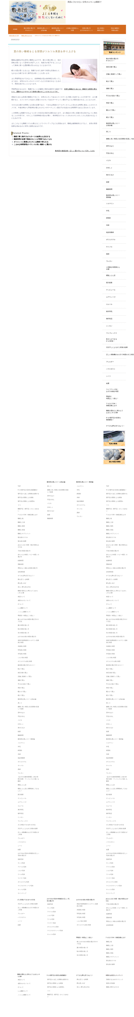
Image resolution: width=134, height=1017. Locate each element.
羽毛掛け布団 (22, 650)
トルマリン (110, 203)
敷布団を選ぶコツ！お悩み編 (113, 124)
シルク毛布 (21, 870)
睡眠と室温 (21, 530)
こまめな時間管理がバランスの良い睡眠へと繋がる (33, 144)
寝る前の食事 (22, 541)
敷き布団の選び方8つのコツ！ (112, 60)
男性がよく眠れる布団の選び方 (28, 568)
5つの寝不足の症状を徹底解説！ (28, 490)
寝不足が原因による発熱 (25, 497)
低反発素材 (110, 232)
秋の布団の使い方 (23, 629)
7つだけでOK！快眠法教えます (111, 404)
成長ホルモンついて (24, 600)
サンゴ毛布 (21, 863)
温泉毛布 (20, 859)
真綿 (107, 254)
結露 (107, 383)
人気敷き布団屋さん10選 (113, 268)
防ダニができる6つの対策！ (111, 340)
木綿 (107, 225)
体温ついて (21, 596)
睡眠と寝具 (21, 526)
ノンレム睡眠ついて (24, 612)
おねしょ (109, 167)
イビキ (108, 160)
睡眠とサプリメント (24, 533)
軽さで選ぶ (110, 81)
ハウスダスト (110, 369)
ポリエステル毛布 (23, 882)
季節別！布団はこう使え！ (112, 397)
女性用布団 (21, 572)
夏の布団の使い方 (23, 625)
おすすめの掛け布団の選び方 (27, 636)
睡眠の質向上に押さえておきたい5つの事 (114, 412)
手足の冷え (110, 153)
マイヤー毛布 (22, 878)
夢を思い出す (22, 583)
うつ (19, 505)
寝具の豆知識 (110, 983)
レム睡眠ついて (23, 608)
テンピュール (110, 290)
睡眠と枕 (20, 518)
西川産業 (109, 283)
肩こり (108, 131)
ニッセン (109, 326)
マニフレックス (111, 333)
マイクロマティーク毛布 (25, 886)
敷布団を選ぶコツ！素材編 (113, 196)
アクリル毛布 (22, 867)
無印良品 (109, 319)
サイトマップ (22, 893)
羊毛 (107, 211)
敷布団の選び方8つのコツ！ (27, 665)
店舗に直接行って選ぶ (114, 74)
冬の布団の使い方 (23, 633)
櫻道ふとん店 (110, 275)
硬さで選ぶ (110, 117)
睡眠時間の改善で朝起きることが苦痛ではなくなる (33, 139)
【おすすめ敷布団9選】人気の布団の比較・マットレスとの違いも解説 (28, 779)
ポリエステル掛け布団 (25, 661)
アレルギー (110, 362)
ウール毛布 (21, 874)
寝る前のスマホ (23, 537)
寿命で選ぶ (110, 103)
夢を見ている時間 (23, 579)
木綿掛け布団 (22, 646)
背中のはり (110, 146)
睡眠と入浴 (21, 522)
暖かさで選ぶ (110, 110)
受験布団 (20, 564)
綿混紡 (108, 218)
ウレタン (109, 261)
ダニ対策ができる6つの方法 (27, 825)
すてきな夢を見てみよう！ (115, 426)
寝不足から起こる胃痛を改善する (28, 494)
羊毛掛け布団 (22, 654)
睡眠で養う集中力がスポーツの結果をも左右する (32, 136)
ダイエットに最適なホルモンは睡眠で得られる (31, 142)
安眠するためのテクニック (114, 979)
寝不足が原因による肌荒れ (26, 501)
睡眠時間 (109, 189)
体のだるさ (110, 175)
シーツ (108, 376)
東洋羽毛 (109, 311)
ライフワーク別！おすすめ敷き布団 (112, 390)
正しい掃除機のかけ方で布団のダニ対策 (120, 354)
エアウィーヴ (110, 297)
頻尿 (107, 182)
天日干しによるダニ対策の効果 (117, 347)
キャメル (109, 247)
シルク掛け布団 (23, 657)
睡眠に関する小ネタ (112, 987)
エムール (109, 304)
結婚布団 (20, 560)
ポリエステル (110, 239)
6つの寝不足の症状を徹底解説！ (113, 419)
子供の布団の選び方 (24, 551)
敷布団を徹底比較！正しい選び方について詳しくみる (75, 151)
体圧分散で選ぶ (111, 67)
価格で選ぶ (110, 88)
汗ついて (20, 604)
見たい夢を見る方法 (24, 587)
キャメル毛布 (22, 889)
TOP (30, 472)
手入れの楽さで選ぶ (113, 96)
